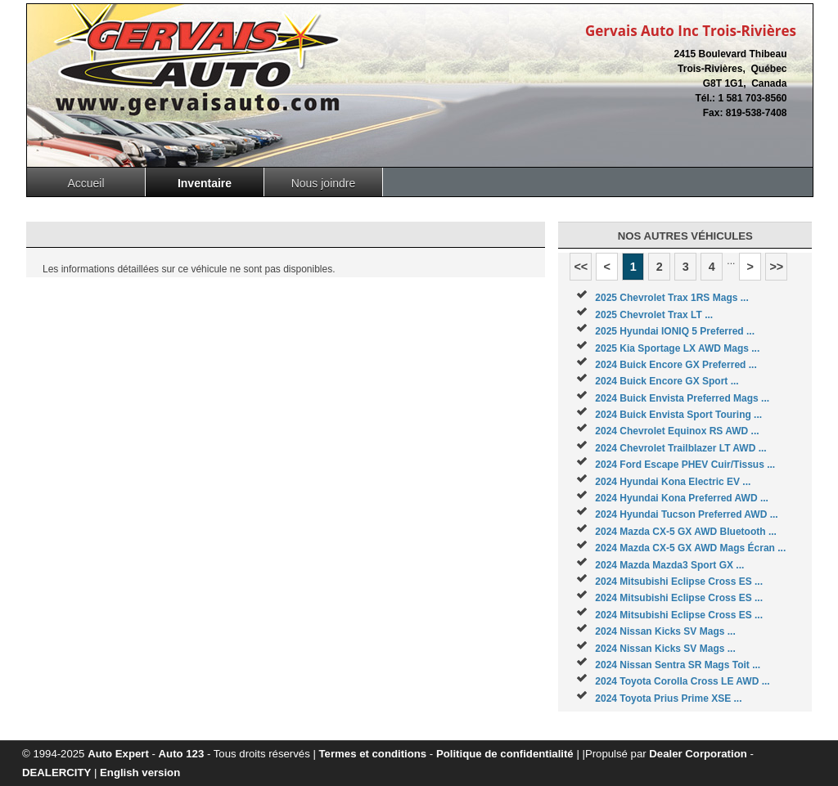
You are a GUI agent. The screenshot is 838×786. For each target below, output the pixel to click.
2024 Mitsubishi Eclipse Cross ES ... (679, 581)
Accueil (85, 183)
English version (140, 772)
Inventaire (205, 183)
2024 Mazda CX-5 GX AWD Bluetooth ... (686, 531)
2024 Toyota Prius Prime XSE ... (668, 698)
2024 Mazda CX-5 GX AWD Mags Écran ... (690, 548)
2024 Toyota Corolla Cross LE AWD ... (682, 681)
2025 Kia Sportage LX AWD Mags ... (677, 348)
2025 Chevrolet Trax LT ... (654, 315)
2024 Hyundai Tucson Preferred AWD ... (686, 514)
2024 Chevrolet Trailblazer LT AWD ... (680, 448)
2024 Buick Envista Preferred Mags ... (682, 398)
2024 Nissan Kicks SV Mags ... (665, 631)
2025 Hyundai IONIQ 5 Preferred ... (675, 331)
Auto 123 (182, 754)
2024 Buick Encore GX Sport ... (666, 381)
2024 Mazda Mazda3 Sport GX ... (669, 565)
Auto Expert (118, 754)
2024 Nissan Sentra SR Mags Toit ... (677, 665)
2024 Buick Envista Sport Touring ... (678, 414)
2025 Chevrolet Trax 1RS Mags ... (671, 297)
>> (776, 266)
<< (581, 266)
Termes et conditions (373, 754)
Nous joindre (323, 183)
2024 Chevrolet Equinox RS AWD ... (677, 431)
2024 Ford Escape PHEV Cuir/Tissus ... (685, 464)
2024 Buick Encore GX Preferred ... (675, 365)
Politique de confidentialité (505, 754)
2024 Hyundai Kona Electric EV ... (672, 481)
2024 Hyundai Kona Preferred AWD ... (681, 498)
